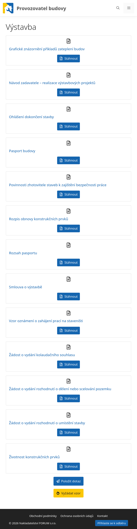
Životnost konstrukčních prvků (34, 456)
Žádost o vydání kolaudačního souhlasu (42, 354)
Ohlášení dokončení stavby (31, 116)
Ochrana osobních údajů (77, 516)
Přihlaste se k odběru (111, 523)
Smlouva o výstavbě (25, 286)
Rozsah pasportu (23, 252)
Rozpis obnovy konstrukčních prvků (38, 218)
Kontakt (102, 516)
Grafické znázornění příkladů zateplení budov (47, 48)
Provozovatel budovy (41, 8)
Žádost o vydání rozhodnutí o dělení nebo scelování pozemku (60, 388)
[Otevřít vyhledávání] (118, 8)
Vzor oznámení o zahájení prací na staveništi (46, 320)
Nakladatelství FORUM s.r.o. (37, 523)
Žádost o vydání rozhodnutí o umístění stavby (47, 422)
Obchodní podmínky (43, 516)
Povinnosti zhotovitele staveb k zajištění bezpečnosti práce (57, 184)
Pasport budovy (22, 150)
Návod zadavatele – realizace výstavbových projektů (52, 82)
